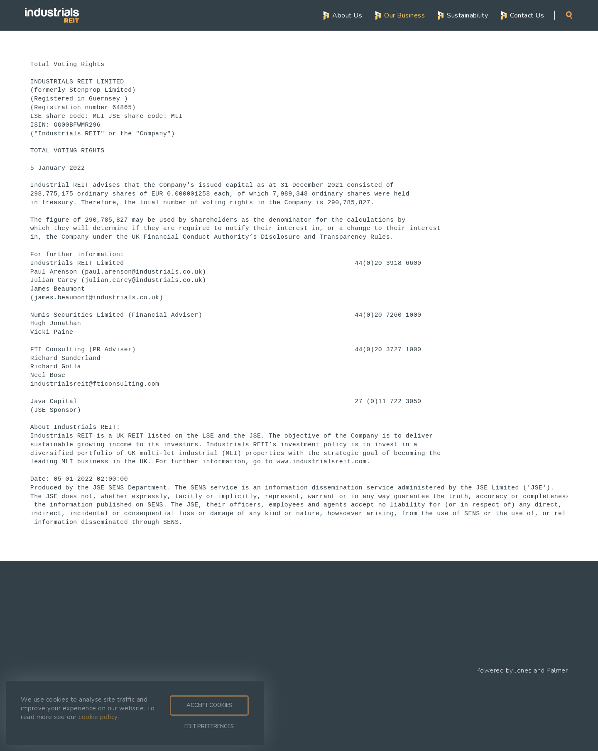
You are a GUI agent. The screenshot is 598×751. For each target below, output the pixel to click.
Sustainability (467, 15)
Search (569, 14)
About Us (347, 15)
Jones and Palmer (541, 670)
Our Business (404, 15)
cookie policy (98, 717)
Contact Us (527, 15)
